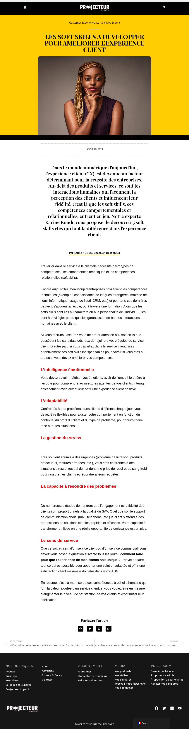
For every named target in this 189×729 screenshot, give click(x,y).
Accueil (10, 671)
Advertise (48, 670)
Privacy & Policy (52, 675)
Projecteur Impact (18, 689)
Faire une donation (90, 680)
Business (12, 676)
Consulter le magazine (92, 675)
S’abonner (84, 671)
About (46, 666)
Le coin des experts (19, 685)
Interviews (13, 680)
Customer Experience (82, 22)
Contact (47, 679)
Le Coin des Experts (108, 22)
